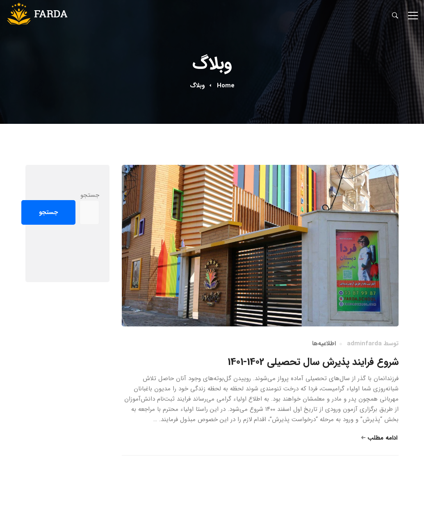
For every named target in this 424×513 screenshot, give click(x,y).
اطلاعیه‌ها (324, 344)
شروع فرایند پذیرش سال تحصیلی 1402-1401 (313, 362)
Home (226, 86)
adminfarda (364, 344)
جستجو (89, 195)
